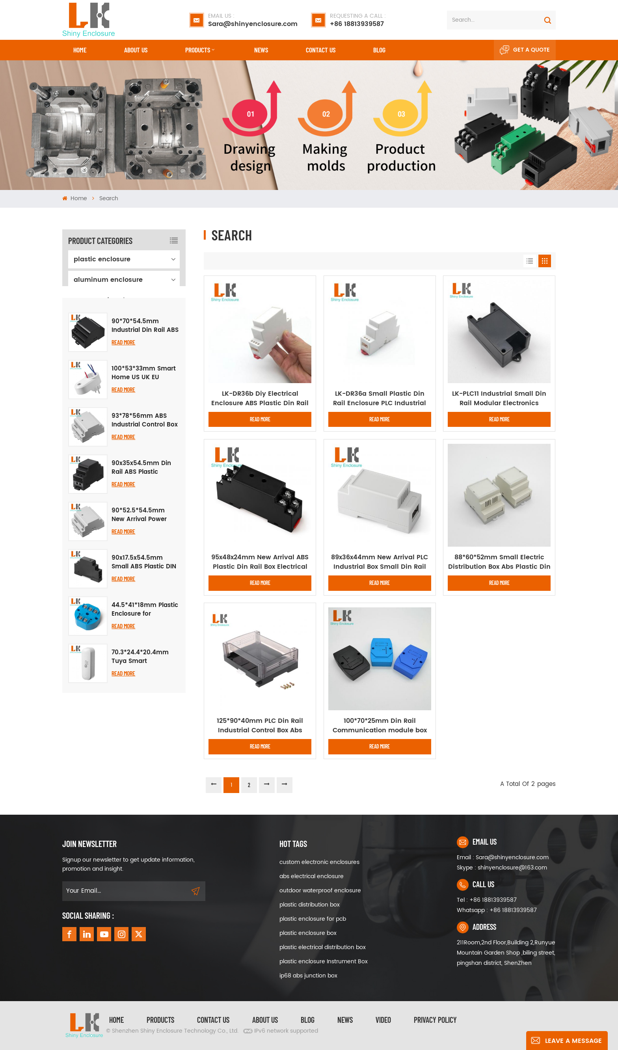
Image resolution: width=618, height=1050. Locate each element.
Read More (123, 393)
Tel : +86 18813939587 (487, 900)
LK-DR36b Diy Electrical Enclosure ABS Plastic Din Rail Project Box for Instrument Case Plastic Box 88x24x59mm (260, 398)
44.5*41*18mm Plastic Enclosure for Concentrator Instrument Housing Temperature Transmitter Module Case (145, 661)
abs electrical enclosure (311, 876)
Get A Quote (525, 50)
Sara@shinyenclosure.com (253, 20)
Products (197, 49)
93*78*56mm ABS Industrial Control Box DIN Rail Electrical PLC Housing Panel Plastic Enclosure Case (145, 472)
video (383, 1019)
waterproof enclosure (108, 300)
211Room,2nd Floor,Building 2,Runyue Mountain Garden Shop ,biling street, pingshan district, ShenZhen (506, 953)
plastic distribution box (309, 904)
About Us (135, 49)
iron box (87, 321)
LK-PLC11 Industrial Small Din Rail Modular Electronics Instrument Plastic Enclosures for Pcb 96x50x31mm (499, 398)
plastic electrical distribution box (322, 947)
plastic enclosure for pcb (312, 918)
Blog (379, 49)
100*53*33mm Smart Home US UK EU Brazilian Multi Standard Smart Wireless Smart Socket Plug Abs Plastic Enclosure (145, 425)
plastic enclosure (102, 259)
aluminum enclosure (108, 280)
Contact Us (213, 1019)
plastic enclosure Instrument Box (323, 961)
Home (79, 49)
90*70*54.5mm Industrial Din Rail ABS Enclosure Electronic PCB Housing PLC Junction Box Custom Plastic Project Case (145, 377)
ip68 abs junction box (308, 975)
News (261, 49)
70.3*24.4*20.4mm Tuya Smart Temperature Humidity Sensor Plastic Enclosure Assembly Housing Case (140, 708)
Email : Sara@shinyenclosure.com (503, 857)
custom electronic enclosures (319, 862)
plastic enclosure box (308, 933)
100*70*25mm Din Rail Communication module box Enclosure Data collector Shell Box (380, 725)
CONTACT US (320, 49)
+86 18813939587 (358, 20)
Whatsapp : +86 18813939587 (497, 910)
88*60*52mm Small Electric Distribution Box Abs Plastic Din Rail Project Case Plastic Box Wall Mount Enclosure (499, 562)
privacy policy (435, 1019)
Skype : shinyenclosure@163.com (502, 867)
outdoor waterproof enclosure (320, 890)
